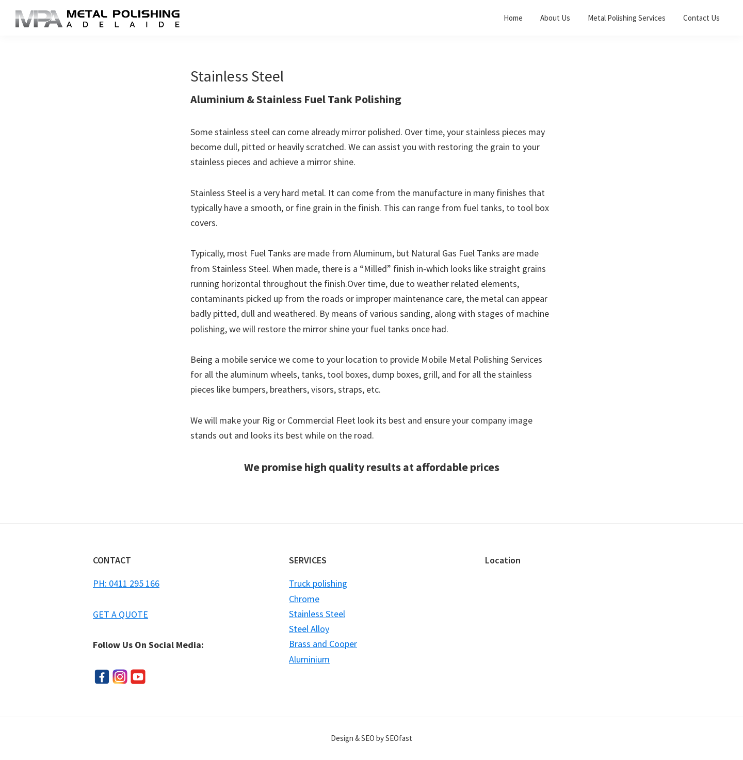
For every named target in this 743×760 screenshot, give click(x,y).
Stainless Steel (317, 614)
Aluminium (309, 659)
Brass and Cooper (323, 644)
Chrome (304, 599)
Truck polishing (318, 583)
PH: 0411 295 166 (126, 583)
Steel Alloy (309, 629)
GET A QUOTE (120, 614)
